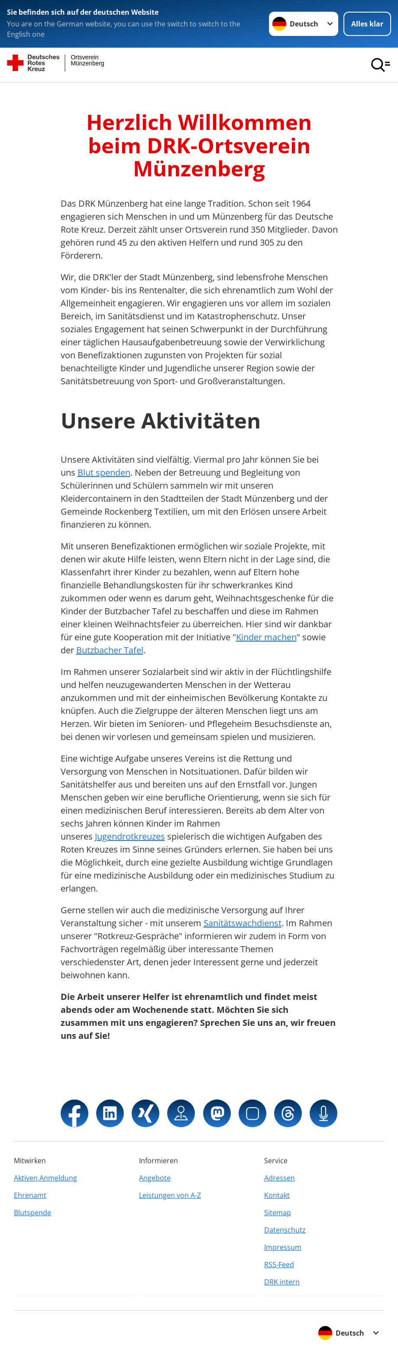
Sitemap (277, 1212)
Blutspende (32, 1212)
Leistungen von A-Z (170, 1195)
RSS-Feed (279, 1264)
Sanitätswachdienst (243, 923)
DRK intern (282, 1282)
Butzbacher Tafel (109, 650)
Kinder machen (266, 637)
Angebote (155, 1178)
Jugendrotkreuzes (130, 836)
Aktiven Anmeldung (45, 1178)
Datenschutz (285, 1230)
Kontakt (277, 1195)
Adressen (279, 1178)
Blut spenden (104, 472)
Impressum (282, 1247)
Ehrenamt (30, 1195)
